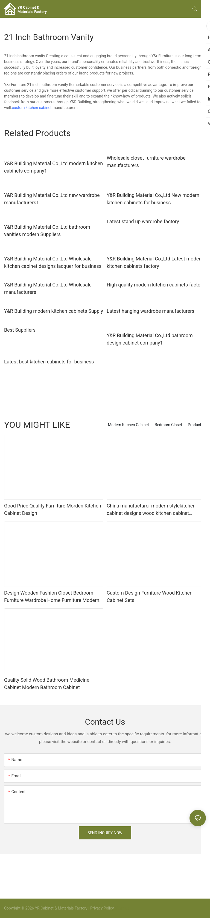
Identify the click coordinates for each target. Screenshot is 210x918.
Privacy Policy (102, 908)
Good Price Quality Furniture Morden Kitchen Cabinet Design (52, 509)
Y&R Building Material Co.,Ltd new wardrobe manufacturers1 (52, 198)
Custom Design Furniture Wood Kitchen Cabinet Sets (149, 596)
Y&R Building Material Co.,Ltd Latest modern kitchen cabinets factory (155, 262)
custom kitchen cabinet (31, 107)
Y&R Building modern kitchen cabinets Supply (53, 311)
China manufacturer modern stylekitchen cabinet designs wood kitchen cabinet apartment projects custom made (151, 510)
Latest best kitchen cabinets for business (49, 362)
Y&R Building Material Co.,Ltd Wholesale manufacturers (48, 288)
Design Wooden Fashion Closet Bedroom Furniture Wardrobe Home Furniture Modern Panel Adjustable (51, 597)
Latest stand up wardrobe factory (143, 221)
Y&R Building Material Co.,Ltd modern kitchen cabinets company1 (53, 167)
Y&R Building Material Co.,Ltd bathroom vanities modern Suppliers (47, 230)
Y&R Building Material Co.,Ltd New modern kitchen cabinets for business (153, 198)
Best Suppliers (20, 330)
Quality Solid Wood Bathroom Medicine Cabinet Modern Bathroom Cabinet (46, 683)
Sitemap (121, 908)
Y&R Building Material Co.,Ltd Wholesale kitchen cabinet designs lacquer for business (52, 262)
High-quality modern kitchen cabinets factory (156, 285)
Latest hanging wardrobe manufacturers (150, 311)
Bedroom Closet (168, 425)
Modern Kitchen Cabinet (128, 425)
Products (195, 425)
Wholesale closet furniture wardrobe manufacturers (146, 161)
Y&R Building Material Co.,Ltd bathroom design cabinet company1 (150, 339)
